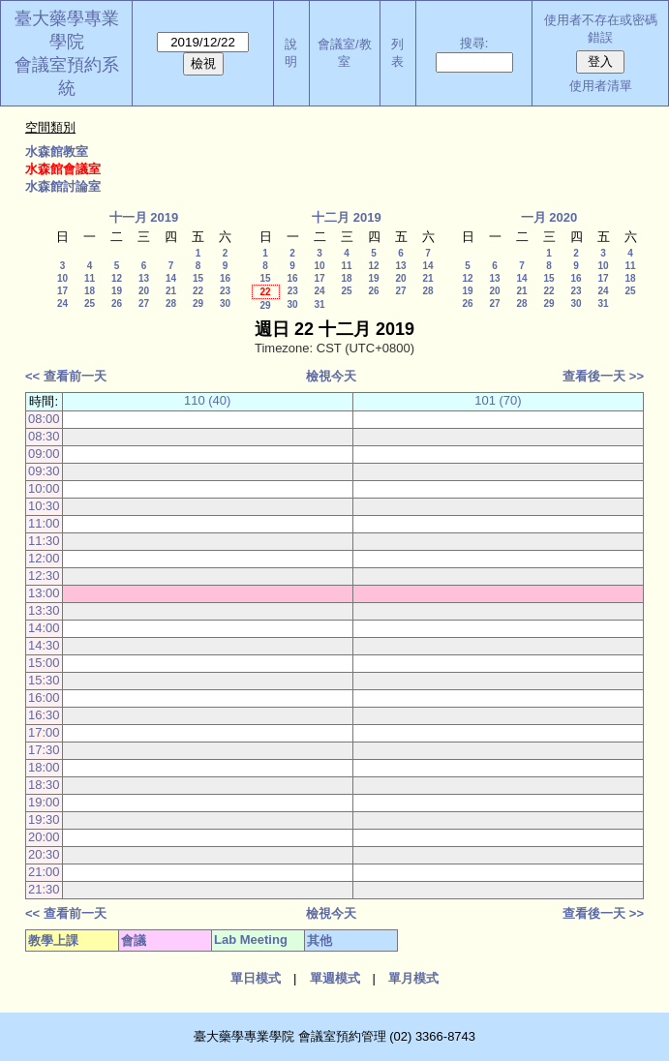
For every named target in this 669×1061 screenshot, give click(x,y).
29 (198, 303)
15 (198, 278)
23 (225, 291)
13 (143, 278)
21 (171, 291)
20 (143, 291)
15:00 (44, 662)
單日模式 (255, 978)
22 (198, 291)
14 (171, 278)
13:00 (44, 593)
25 (89, 303)
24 (62, 303)
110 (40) (207, 400)
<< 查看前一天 (65, 376)
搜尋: (474, 43)
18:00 (44, 767)
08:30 (44, 436)
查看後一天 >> (603, 376)
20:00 (44, 837)
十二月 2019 (346, 217)
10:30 (44, 506)
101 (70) (497, 400)
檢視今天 (331, 376)
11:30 (44, 540)
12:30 (44, 575)
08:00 (44, 418)
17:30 (44, 750)
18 (89, 291)
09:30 (44, 471)
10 (62, 278)
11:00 (44, 523)
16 (225, 278)
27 (143, 303)
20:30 (44, 854)
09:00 (44, 453)
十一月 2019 (144, 217)
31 (319, 304)
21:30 (44, 889)
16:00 (44, 697)
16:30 (44, 715)
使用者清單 (600, 85)
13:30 (44, 610)
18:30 (44, 784)
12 (116, 278)
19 (116, 291)
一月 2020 (549, 217)
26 (116, 303)
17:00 (44, 732)
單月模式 (413, 978)
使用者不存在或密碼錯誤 (600, 29)
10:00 (44, 488)
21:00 (44, 871)
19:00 (44, 802)
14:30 (44, 645)
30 (225, 303)
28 (171, 303)
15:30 (44, 680)
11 (89, 278)
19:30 (44, 819)
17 (62, 291)
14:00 (44, 628)
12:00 (44, 558)
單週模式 (335, 978)
